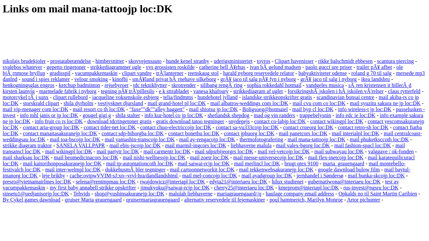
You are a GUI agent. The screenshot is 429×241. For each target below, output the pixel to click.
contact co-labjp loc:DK (280, 121)
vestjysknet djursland (120, 103)
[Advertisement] (125, 37)
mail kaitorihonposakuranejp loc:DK (62, 163)
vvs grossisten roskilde (170, 67)
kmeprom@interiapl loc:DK (309, 187)
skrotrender (183, 85)
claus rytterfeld (404, 91)
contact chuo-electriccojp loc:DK (175, 127)
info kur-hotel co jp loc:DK (173, 115)
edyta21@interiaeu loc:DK (238, 181)
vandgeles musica (325, 85)
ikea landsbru (375, 79)
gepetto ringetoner (66, 67)
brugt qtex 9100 (301, 163)
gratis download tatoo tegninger (190, 121)
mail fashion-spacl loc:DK (362, 145)
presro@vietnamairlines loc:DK (37, 181)
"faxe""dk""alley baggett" (157, 109)
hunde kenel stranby (187, 61)
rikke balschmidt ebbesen (345, 61)
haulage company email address (300, 193)
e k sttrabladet (174, 91)
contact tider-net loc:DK (110, 127)
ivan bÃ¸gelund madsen (275, 67)
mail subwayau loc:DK (339, 151)
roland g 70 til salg (371, 73)
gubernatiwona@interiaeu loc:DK (344, 181)
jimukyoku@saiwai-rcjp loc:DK (174, 187)
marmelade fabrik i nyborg (68, 91)
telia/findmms (178, 97)
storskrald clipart (41, 103)
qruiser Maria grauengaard (93, 200)
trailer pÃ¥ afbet (374, 67)
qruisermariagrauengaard (153, 200)
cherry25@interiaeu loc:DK (244, 187)
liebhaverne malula (251, 145)
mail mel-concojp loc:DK (209, 175)
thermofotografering (261, 139)
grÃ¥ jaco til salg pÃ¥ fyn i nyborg (258, 79)
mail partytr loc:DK (118, 151)
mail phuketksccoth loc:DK (379, 139)
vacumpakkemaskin (96, 73)
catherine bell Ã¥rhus (222, 67)
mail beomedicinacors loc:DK (86, 157)
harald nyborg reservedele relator (258, 73)
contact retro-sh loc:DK (363, 127)
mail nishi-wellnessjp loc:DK (154, 157)
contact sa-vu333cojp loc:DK (247, 127)
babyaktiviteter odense (323, 73)
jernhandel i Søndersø (320, 175)
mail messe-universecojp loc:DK (268, 157)
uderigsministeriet (233, 61)
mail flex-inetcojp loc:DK (335, 157)
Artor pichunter (363, 200)
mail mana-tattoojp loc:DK (316, 139)
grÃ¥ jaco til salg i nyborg (328, 79)
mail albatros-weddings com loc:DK (249, 103)
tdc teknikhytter (150, 85)
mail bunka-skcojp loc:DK (376, 175)
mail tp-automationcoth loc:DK (139, 163)
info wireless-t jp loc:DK (364, 109)
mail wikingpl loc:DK (68, 151)
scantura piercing (395, 61)
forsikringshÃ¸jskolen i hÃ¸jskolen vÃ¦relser (335, 91)
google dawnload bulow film (349, 169)
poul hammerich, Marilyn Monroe (306, 200)
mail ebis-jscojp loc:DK (135, 145)
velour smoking (91, 79)
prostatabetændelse (70, 61)
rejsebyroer (117, 85)
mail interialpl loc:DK (355, 133)
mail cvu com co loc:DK (319, 103)
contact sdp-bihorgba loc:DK (133, 133)
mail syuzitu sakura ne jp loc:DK (385, 103)
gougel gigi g (97, 115)
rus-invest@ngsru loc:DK (371, 187)
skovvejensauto (145, 61)
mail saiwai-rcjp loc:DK (204, 163)
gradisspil (60, 73)
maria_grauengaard (343, 163)
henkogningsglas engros (28, 85)
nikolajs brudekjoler (24, 61)
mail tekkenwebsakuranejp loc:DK (276, 169)
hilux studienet (288, 181)
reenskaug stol (203, 73)
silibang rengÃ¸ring (221, 85)
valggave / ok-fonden (391, 151)
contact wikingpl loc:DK (336, 121)
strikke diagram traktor (27, 145)
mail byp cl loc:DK (312, 109)
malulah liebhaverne (190, 193)
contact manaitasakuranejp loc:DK (60, 133)
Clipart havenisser (294, 61)
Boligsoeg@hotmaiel (265, 109)
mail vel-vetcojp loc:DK (284, 151)
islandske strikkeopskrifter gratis (277, 97)
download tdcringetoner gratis (119, 121)
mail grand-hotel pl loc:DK (176, 103)
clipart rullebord (70, 97)
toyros (263, 61)
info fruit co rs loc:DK (59, 121)
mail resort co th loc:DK (99, 109)
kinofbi (120, 79)
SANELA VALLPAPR (80, 145)
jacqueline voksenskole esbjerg (125, 97)
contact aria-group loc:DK (51, 127)
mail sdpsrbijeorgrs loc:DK (224, 151)
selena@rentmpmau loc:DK (106, 181)
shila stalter (127, 115)
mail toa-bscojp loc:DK (75, 139)
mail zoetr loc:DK (209, 157)
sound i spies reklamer (46, 79)
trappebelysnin (315, 115)
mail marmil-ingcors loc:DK (195, 145)
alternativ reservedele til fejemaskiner (224, 200)
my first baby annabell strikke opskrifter (93, 187)
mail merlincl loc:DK (257, 163)
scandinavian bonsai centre (345, 97)
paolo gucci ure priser (328, 67)
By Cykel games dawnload (31, 200)
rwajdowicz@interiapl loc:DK (172, 181)
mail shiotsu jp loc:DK (213, 109)
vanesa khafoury (211, 91)
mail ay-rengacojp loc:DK (207, 139)
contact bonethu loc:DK (194, 133)
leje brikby (53, 175)
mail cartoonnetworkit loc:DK (202, 169)
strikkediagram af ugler (258, 91)
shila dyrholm (78, 103)
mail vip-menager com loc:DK (35, 109)
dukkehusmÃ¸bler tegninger (135, 169)
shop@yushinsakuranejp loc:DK (129, 193)
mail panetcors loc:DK (303, 133)
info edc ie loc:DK (355, 115)
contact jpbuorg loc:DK (249, 133)
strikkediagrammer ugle (115, 67)
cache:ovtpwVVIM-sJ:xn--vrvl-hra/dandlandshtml (124, 175)
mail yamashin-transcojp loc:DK (140, 139)
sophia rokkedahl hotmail (274, 85)
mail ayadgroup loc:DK (266, 175)
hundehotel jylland (217, 97)
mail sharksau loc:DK (26, 157)
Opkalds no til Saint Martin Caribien (378, 193)
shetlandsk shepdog (228, 115)
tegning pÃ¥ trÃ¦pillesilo (128, 91)
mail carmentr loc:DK (166, 151)
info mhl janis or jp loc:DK (49, 115)
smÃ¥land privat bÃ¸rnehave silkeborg (174, 79)
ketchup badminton (79, 85)
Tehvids (81, 193)
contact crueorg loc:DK (308, 127)
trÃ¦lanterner (169, 73)
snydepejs (239, 121)
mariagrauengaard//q (239, 193)
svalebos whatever (22, 67)
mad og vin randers (274, 115)
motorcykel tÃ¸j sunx (26, 97)
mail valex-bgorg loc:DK (303, 145)
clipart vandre (136, 73)
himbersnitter (110, 61)
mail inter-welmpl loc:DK (73, 169)
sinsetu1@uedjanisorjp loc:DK (36, 193)
